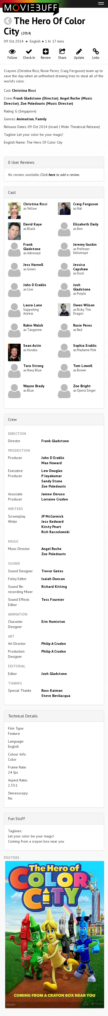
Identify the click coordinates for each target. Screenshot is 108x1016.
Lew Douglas (52, 470)
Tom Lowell (82, 365)
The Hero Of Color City (44, 26)
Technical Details (23, 715)
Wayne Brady (33, 386)
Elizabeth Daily (85, 224)
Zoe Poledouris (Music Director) (46, 103)
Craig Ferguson (85, 204)
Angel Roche (51, 548)
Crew (12, 419)
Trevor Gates (52, 571)
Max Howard (51, 463)
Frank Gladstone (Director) (35, 98)
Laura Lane (32, 305)
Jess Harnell (33, 264)
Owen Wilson (84, 305)
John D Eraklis (34, 285)
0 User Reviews (21, 162)
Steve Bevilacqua (55, 695)
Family (41, 119)
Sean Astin (32, 345)
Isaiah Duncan (53, 578)
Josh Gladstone (81, 287)
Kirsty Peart (51, 526)
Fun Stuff (16, 818)
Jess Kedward (52, 521)
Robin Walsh (33, 325)
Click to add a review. (60, 174)
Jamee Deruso (53, 494)
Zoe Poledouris (53, 486)
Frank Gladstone (32, 246)
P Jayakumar (51, 476)
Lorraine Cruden (54, 499)
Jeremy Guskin (85, 244)
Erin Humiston (53, 621)
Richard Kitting (54, 586)
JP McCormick (52, 516)
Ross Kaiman (52, 690)
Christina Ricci (24, 90)
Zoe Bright (82, 386)
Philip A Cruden (53, 643)
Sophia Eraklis (85, 345)
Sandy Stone (51, 481)
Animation (25, 119)
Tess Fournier (52, 599)
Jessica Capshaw (80, 266)
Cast (12, 192)
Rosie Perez (82, 325)
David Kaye (32, 224)
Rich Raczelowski (55, 532)
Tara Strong (33, 365)
